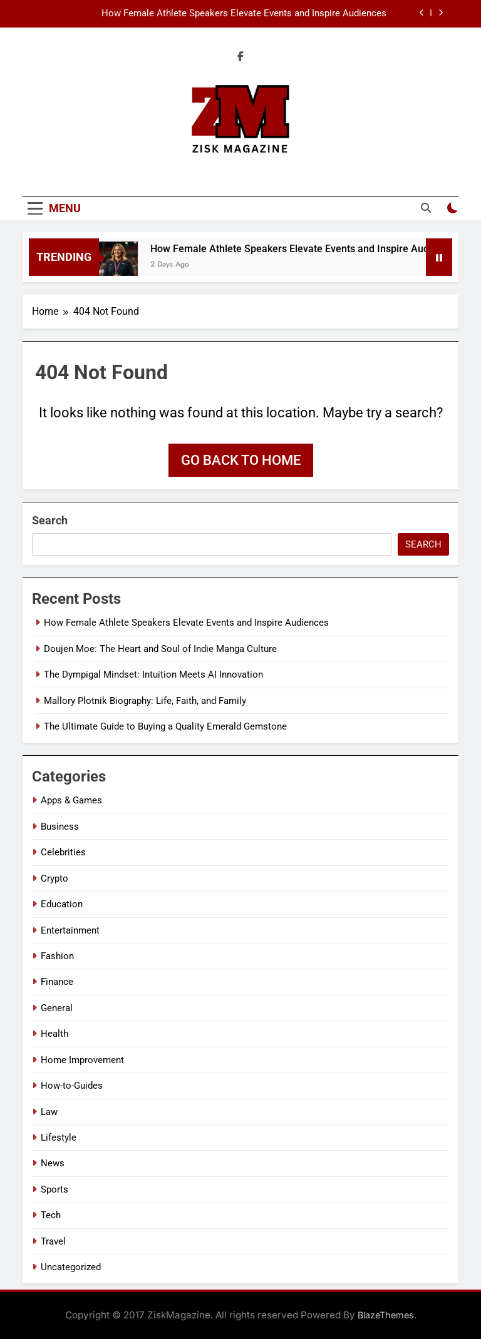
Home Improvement (82, 1060)
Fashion (57, 956)
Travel (53, 1241)
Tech (51, 1215)
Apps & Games (71, 800)
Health (54, 1033)
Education (62, 904)
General (57, 1008)
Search (50, 520)
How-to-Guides (72, 1085)
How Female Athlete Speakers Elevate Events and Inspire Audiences (243, 14)
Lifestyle (58, 1137)
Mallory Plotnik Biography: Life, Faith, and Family (145, 700)
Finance (57, 981)
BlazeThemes (386, 1315)
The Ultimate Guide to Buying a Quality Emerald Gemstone (165, 726)
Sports (54, 1189)
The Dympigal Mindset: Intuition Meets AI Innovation (153, 674)
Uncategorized (71, 1267)
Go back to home (241, 460)
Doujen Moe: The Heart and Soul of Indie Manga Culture (160, 648)
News (53, 1163)
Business (60, 826)
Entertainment (70, 930)
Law (49, 1112)
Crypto (54, 878)
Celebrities (63, 852)
